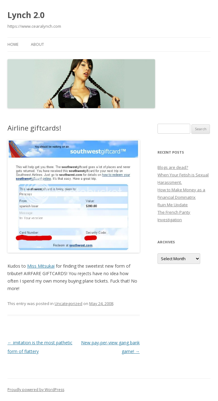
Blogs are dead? (172, 167)
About (37, 44)
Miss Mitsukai (41, 266)
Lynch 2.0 (26, 15)
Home (12, 44)
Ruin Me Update (172, 205)
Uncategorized (68, 303)
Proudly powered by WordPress (35, 389)
